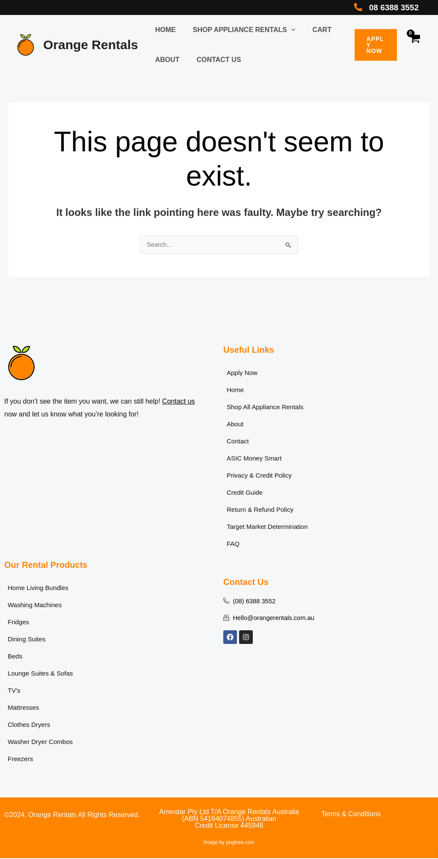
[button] (286, 29)
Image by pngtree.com (229, 843)
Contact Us (214, 59)
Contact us (178, 402)
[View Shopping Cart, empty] (414, 45)
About (166, 59)
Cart (313, 29)
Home (164, 29)
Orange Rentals (90, 45)
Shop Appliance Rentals (239, 29)
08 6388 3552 (390, 7)
